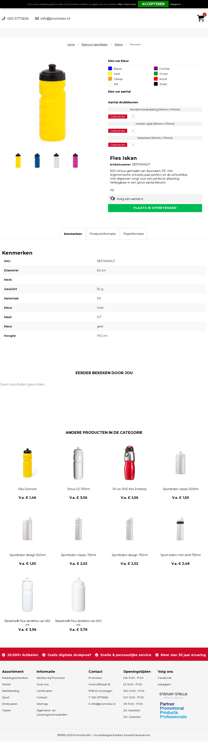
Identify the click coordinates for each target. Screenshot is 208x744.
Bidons (119, 44)
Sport (6, 700)
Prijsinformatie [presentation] (133, 236)
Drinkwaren (9, 706)
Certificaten (44, 693)
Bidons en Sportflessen (95, 44)
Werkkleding (10, 693)
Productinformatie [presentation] (103, 236)
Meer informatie (126, 4)
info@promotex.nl (55, 19)
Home (71, 44)
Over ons (43, 687)
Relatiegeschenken (15, 680)
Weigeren (175, 4)
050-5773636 (17, 19)
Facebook (165, 680)
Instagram (164, 687)
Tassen (6, 713)
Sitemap (42, 706)
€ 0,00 (202, 13)
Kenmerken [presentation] (73, 236)
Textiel (6, 687)
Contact (42, 700)
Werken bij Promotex (51, 680)
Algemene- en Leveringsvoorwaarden (52, 715)
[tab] (73, 236)
